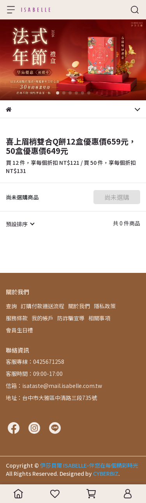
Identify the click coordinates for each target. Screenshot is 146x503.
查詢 (11, 306)
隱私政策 (105, 306)
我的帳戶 (42, 318)
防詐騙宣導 (70, 318)
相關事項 (99, 318)
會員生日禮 (19, 330)
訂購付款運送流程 (42, 306)
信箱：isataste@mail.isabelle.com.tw (54, 385)
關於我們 (79, 306)
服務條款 (17, 318)
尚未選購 (116, 197)
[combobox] (20, 224)
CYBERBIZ (105, 473)
